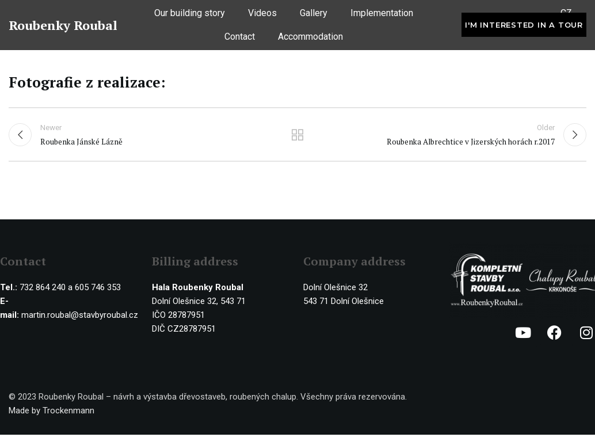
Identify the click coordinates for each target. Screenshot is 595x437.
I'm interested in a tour (524, 27)
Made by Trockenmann (51, 413)
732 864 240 (43, 289)
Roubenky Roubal (63, 28)
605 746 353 (98, 289)
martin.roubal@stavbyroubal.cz (79, 317)
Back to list (297, 135)
